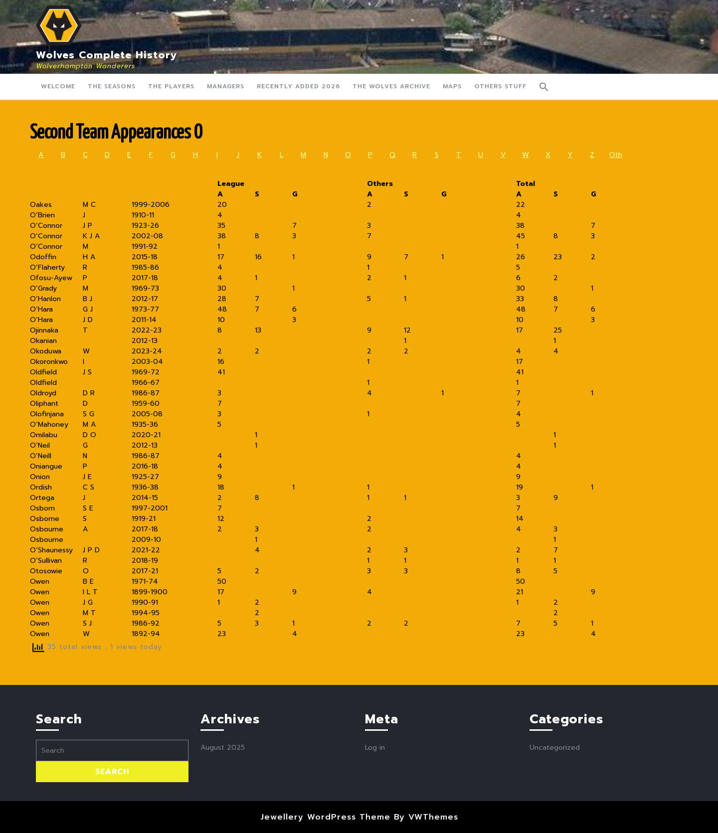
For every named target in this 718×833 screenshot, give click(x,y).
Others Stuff (500, 86)
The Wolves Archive (391, 86)
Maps (452, 86)
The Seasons (112, 86)
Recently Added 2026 (298, 86)
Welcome (58, 86)
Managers (225, 86)
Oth (615, 155)
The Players (171, 86)
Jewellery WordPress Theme (325, 817)
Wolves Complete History (107, 54)
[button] (544, 87)
